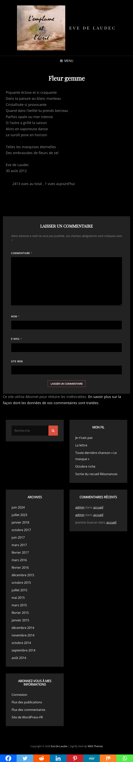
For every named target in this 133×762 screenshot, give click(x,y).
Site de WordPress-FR (27, 717)
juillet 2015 (19, 590)
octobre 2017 (21, 530)
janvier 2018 (20, 522)
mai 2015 (18, 598)
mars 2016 (19, 560)
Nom (15, 316)
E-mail (16, 338)
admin (80, 507)
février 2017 (20, 552)
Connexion (19, 695)
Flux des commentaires (28, 710)
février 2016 (20, 567)
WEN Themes (95, 746)
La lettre (81, 445)
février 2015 (20, 613)
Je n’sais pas (84, 438)
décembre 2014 (23, 628)
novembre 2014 (23, 635)
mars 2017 (19, 545)
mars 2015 (19, 605)
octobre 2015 (21, 582)
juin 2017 (18, 537)
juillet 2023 (19, 515)
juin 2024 (18, 507)
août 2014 (19, 658)
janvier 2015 (20, 620)
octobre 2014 (21, 643)
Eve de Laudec (92, 27)
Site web (17, 361)
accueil (98, 507)
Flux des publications (27, 702)
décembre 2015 (23, 575)
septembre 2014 (23, 650)
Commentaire (21, 253)
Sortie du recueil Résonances (96, 474)
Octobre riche (85, 466)
